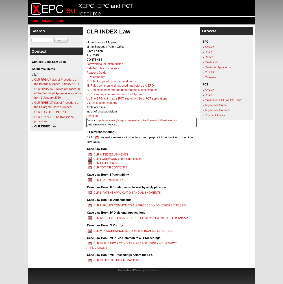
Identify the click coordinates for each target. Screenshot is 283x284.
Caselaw (210, 77)
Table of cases (95, 107)
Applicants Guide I (216, 105)
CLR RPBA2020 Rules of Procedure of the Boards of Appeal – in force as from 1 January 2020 (57, 93)
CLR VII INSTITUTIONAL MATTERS (116, 260)
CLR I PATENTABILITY (108, 180)
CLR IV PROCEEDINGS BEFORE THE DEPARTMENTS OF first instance (140, 218)
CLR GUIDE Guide (105, 163)
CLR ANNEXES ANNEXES (110, 154)
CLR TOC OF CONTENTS (110, 167)
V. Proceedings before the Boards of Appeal (114, 94)
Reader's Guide (96, 72)
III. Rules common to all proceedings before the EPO (120, 85)
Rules (208, 52)
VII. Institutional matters (101, 102)
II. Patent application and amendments (111, 81)
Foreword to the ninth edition (104, 64)
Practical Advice (215, 115)
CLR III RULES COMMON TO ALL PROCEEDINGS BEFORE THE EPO (139, 205)
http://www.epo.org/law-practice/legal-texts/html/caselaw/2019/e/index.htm (137, 120)
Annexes (92, 115)
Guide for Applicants (218, 67)
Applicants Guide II (217, 110)
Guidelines (212, 62)
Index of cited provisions (101, 111)
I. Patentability (95, 76)
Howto (46, 20)
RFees (209, 57)
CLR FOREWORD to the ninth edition (117, 158)
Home (34, 20)
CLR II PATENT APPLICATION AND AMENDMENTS (127, 192)
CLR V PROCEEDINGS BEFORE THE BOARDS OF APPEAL (133, 230)
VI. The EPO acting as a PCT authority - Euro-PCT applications (126, 98)
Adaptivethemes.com (155, 270)
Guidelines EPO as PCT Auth (223, 100)
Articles (209, 47)
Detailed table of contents (102, 68)
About (59, 20)
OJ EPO (210, 72)
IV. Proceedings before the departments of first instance (121, 89)
